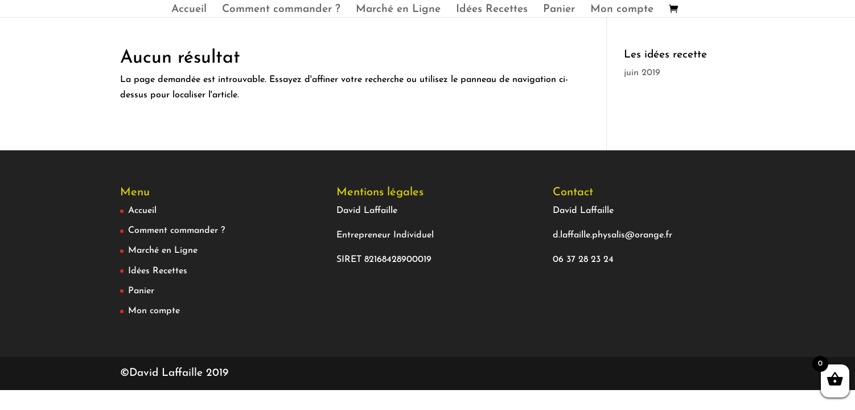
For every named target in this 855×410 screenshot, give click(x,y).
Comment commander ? (281, 10)
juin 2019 (642, 72)
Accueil (189, 10)
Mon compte (621, 10)
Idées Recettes (492, 10)
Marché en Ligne (398, 10)
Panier (559, 10)
